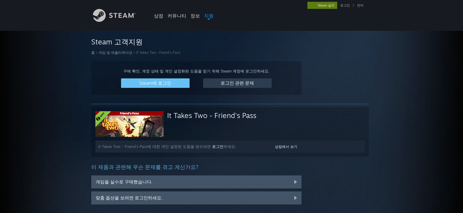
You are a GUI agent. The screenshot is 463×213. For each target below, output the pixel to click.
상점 (158, 15)
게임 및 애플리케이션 (115, 52)
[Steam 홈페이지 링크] (119, 20)
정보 (195, 15)
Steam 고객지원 (117, 41)
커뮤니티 (176, 15)
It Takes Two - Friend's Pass (211, 115)
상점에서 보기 (286, 146)
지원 (208, 15)
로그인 (345, 5)
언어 (360, 5)
